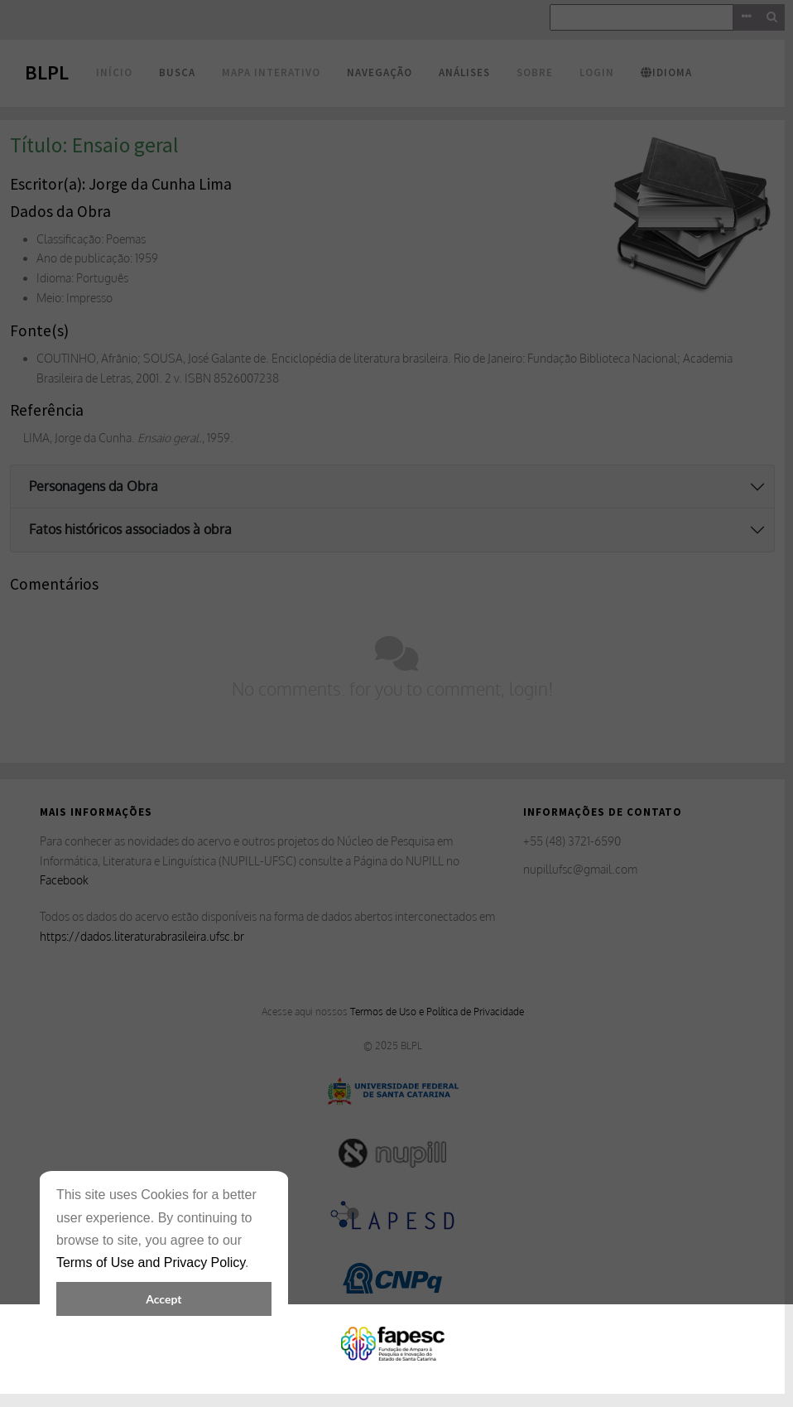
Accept (163, 1299)
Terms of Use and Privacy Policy (150, 1262)
